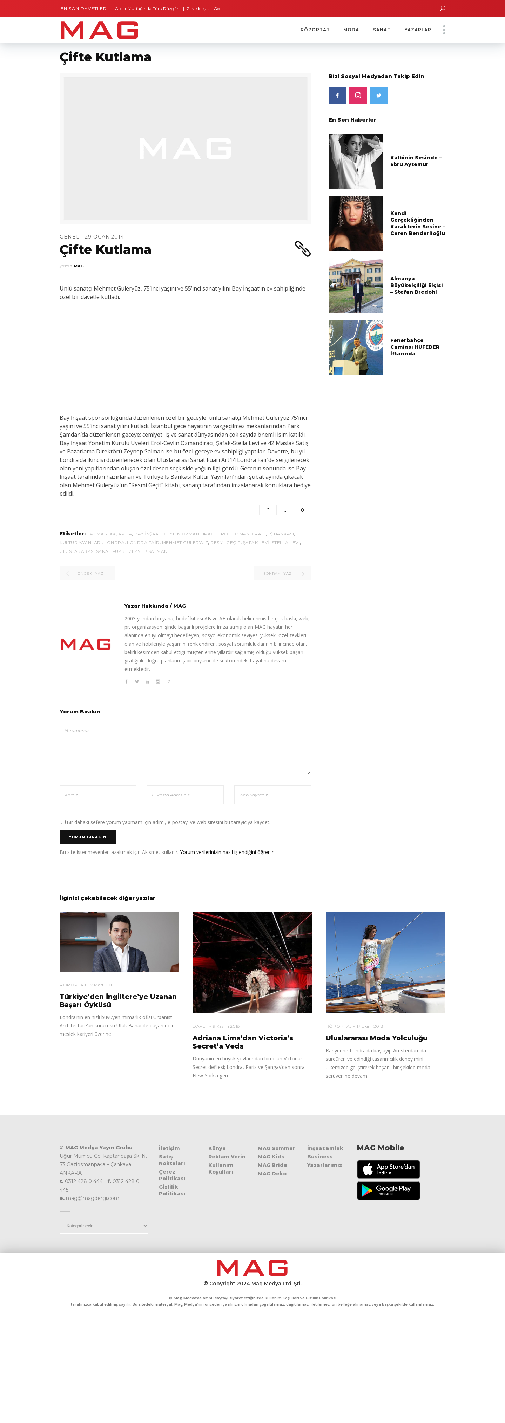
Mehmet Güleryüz (185, 542)
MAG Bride (272, 1165)
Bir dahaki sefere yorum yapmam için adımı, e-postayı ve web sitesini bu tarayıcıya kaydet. (168, 822)
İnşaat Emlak (325, 1148)
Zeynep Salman (148, 551)
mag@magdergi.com (92, 1198)
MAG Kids (271, 1157)
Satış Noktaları (172, 1160)
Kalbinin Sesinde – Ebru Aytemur (416, 161)
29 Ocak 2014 (104, 237)
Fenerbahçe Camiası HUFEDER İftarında (414, 347)
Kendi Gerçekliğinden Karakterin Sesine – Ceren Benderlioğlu (417, 223)
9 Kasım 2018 (226, 1026)
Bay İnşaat (147, 533)
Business (320, 1157)
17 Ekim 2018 (370, 1026)
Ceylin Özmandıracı (189, 533)
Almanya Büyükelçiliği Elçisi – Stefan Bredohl (416, 285)
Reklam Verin (226, 1157)
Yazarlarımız (324, 1165)
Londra (114, 542)
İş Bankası (281, 533)
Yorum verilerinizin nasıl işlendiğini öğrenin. (228, 852)
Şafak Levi (256, 542)
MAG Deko (272, 1173)
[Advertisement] (185, 357)
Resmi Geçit (225, 542)
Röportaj (73, 984)
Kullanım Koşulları (220, 1168)
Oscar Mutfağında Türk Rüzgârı (144, 8)
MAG (79, 265)
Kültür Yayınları (81, 542)
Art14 (125, 533)
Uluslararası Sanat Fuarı (93, 551)
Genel (70, 237)
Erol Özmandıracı (242, 533)
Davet (200, 1026)
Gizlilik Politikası (172, 1190)
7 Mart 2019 (102, 984)
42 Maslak (103, 533)
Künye (217, 1148)
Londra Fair (143, 542)
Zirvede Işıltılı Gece (202, 8)
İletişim (169, 1148)
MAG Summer (276, 1148)
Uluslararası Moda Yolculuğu (376, 1038)
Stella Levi (286, 542)
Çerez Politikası (172, 1175)
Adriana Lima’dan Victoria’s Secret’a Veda (243, 1042)
